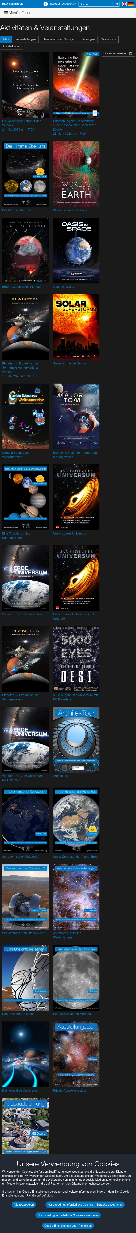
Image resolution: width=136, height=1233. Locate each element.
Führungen (88, 39)
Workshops (108, 39)
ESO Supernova (12, 3)
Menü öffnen (17, 12)
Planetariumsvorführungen (58, 39)
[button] (6, 39)
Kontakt (55, 4)
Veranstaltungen (26, 39)
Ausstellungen (11, 46)
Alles (6, 39)
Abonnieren (69, 4)
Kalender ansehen (118, 53)
